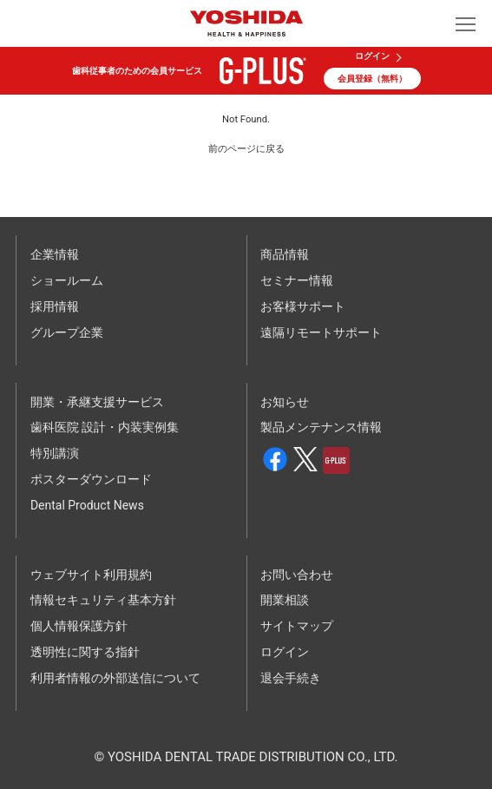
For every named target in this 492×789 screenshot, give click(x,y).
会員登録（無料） (372, 78)
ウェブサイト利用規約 (91, 575)
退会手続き (290, 678)
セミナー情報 (296, 280)
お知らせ (284, 402)
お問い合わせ (296, 575)
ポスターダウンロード (91, 479)
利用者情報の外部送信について (115, 678)
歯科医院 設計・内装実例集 (104, 427)
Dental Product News (87, 505)
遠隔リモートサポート (321, 332)
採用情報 (54, 306)
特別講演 (54, 453)
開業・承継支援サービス (97, 402)
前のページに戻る (246, 149)
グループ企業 (66, 332)
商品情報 (284, 254)
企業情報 (54, 254)
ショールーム (66, 280)
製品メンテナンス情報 (321, 427)
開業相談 (284, 600)
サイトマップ (296, 626)
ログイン (372, 56)
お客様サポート (302, 306)
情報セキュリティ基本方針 (103, 600)
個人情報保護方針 (79, 626)
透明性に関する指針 (85, 652)
